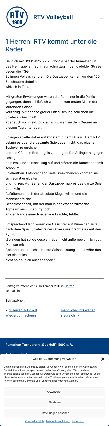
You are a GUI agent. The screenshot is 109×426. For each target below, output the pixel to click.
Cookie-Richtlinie (34, 421)
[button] (103, 359)
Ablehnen (54, 402)
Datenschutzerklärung (58, 421)
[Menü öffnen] (101, 17)
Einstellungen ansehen (54, 413)
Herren (69, 286)
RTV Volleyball (53, 17)
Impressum (78, 421)
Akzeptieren (54, 391)
